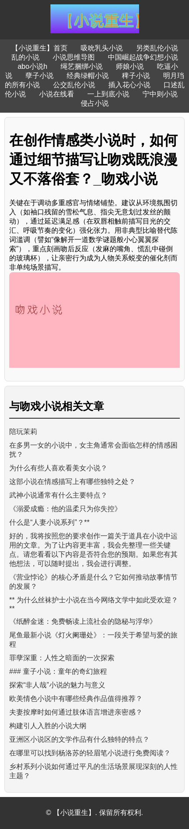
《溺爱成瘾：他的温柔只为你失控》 (65, 508)
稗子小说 (136, 75)
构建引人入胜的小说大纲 (47, 725)
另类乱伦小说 (157, 48)
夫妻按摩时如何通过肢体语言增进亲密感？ (76, 712)
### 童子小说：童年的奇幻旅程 (58, 671)
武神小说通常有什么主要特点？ (58, 495)
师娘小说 (130, 66)
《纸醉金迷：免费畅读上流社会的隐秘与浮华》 (83, 621)
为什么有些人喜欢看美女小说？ (58, 468)
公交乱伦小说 (74, 85)
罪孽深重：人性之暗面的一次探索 (61, 658)
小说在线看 (56, 94)
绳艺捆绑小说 (82, 66)
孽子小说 (39, 75)
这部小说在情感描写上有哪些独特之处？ (72, 481)
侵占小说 (95, 103)
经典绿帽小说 (88, 75)
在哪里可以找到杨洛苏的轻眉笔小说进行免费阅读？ (90, 753)
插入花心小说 (129, 85)
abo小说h (32, 66)
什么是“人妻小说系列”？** (49, 522)
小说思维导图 (74, 57)
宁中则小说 (160, 94)
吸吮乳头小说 (102, 48)
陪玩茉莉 (23, 431)
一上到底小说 (108, 94)
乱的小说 (25, 57)
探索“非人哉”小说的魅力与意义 (57, 685)
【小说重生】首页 (39, 48)
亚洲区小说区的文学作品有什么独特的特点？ (79, 739)
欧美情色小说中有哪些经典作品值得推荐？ (76, 698)
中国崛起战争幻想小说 (143, 57)
